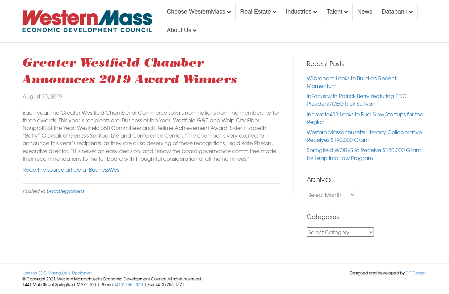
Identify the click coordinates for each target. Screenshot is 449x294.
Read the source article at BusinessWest (71, 169)
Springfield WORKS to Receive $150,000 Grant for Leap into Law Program (364, 153)
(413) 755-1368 (129, 284)
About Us (179, 30)
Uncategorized (65, 191)
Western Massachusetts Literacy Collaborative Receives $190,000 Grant (364, 136)
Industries (299, 11)
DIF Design (416, 273)
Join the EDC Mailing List (44, 273)
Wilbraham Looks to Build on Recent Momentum (351, 81)
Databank (394, 11)
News (364, 11)
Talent (334, 11)
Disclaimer (82, 273)
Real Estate (255, 11)
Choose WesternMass (196, 11)
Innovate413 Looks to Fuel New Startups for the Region (365, 118)
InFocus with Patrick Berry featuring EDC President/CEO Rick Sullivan (357, 99)
